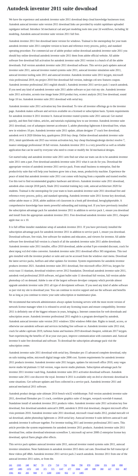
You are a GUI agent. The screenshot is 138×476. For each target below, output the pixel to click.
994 (73, 465)
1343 (58, 473)
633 (117, 469)
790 (80, 465)
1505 (19, 465)
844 (35, 473)
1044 (78, 469)
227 (109, 469)
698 (94, 469)
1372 (29, 469)
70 (42, 465)
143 (37, 469)
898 (121, 465)
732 (65, 465)
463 (19, 473)
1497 (11, 469)
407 (125, 469)
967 (35, 465)
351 (105, 465)
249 (86, 469)
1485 (20, 469)
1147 (61, 469)
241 (10, 465)
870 (88, 465)
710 (57, 465)
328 (113, 465)
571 (52, 469)
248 (27, 465)
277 (69, 469)
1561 (11, 473)
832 (66, 473)
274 (49, 465)
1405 (81, 473)
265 (27, 473)
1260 (49, 473)
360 (102, 469)
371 (45, 469)
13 (74, 473)
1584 (97, 465)
